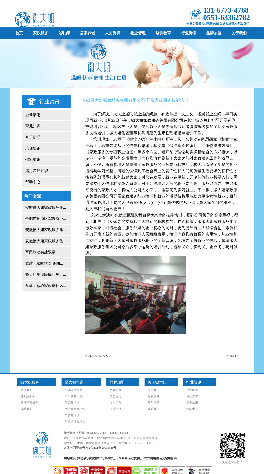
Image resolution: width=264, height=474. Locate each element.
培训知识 (32, 148)
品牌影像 (153, 396)
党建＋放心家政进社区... (45, 286)
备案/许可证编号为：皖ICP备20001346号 (90, 447)
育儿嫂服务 (27, 396)
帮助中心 (32, 182)
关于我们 (239, 33)
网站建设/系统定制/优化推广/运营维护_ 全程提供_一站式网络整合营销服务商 (120, 458)
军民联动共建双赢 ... (42, 252)
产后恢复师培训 (75, 409)
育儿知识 (32, 126)
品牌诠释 (115, 390)
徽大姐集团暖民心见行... (45, 274)
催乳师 (64, 33)
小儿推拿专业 (73, 390)
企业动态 (32, 115)
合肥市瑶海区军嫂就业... (45, 219)
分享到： (233, 356)
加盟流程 (115, 402)
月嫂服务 (26, 390)
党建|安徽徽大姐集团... (44, 263)
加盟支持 (115, 409)
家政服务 (40, 33)
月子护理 (32, 137)
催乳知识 (32, 160)
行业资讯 (188, 33)
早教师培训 (72, 415)
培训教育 (163, 33)
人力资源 (112, 33)
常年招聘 (153, 402)
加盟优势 (115, 396)
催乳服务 (26, 409)
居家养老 (87, 33)
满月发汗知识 (36, 171)
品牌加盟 (213, 33)
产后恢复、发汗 (75, 396)
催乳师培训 (72, 402)
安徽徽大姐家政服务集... (45, 207)
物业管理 (138, 33)
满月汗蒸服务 (29, 402)
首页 (19, 33)
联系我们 (153, 409)
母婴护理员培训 (75, 421)
